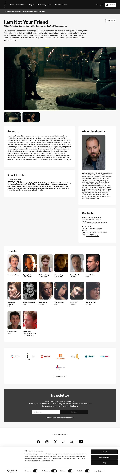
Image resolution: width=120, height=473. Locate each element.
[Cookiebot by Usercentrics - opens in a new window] (12, 469)
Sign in (110, 5)
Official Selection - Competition (16, 26)
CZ (97, 5)
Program (32, 5)
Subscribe (74, 412)
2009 (32, 26)
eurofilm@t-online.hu (92, 236)
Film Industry (41, 5)
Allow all (104, 450)
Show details (98, 469)
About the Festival (61, 5)
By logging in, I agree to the (60, 417)
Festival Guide (21, 5)
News (12, 5)
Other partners (59, 376)
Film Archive (109, 20)
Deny (104, 461)
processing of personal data (67, 417)
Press (50, 5)
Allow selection (104, 455)
